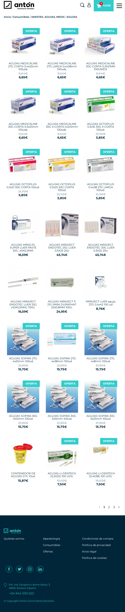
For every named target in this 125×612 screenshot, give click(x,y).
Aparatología (51, 538)
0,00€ (104, 6)
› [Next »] (119, 506)
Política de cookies (94, 558)
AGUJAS (72, 16)
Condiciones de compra (97, 538)
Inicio (7, 16)
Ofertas (48, 551)
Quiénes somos (14, 538)
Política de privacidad (96, 545)
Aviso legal (89, 551)
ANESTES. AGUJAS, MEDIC (48, 16)
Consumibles (21, 16)
